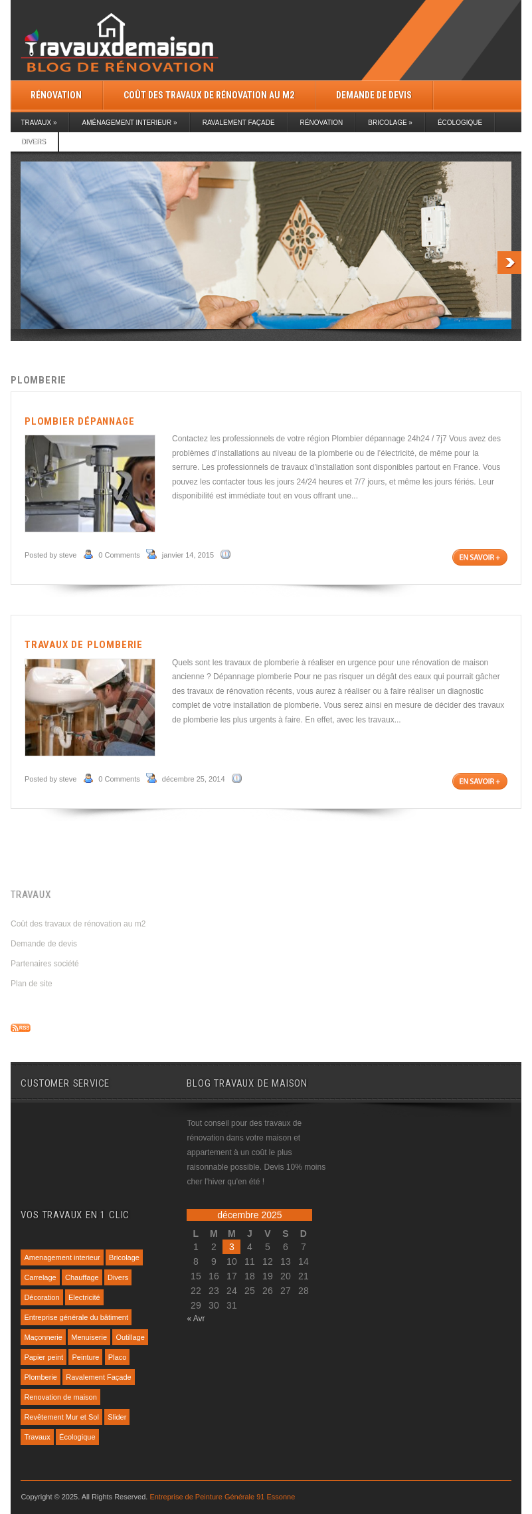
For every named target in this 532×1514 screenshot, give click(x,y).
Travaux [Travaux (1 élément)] (37, 1437)
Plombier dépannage (79, 421)
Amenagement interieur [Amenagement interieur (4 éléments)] (62, 1257)
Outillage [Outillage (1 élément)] (130, 1337)
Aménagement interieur (129, 122)
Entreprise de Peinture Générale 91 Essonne (222, 1497)
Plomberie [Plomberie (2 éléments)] (40, 1377)
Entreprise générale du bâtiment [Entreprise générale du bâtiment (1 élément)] (76, 1317)
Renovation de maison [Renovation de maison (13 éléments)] (60, 1397)
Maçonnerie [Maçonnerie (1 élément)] (43, 1337)
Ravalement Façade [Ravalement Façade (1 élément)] (98, 1377)
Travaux (38, 122)
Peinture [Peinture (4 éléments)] (85, 1357)
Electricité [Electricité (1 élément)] (84, 1297)
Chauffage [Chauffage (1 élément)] (82, 1277)
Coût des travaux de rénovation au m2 (209, 95)
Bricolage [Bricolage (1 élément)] (124, 1257)
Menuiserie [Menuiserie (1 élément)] (89, 1337)
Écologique (460, 122)
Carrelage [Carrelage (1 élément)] (40, 1277)
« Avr (196, 1318)
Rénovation (56, 95)
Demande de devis (374, 95)
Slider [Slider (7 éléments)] (117, 1417)
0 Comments (118, 555)
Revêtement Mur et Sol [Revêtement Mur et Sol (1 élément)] (61, 1417)
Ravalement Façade (239, 122)
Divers (33, 142)
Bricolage (390, 122)
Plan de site (31, 983)
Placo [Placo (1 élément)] (117, 1357)
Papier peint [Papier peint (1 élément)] (43, 1357)
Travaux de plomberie (84, 645)
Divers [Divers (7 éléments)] (118, 1277)
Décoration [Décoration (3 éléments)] (41, 1297)
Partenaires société (45, 963)
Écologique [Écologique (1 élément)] (77, 1437)
